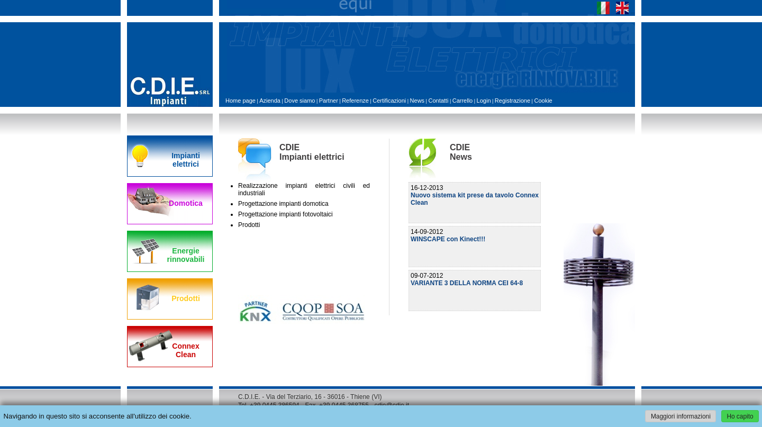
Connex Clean (185, 350)
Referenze (355, 100)
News (417, 100)
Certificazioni (389, 100)
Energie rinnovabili (186, 255)
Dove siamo (299, 100)
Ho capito (740, 416)
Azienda (269, 100)
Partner (328, 100)
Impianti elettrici (185, 159)
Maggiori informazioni (681, 416)
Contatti (438, 100)
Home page (240, 100)
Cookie (543, 100)
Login (484, 100)
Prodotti (185, 298)
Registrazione (512, 100)
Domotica (186, 203)
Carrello (462, 100)
